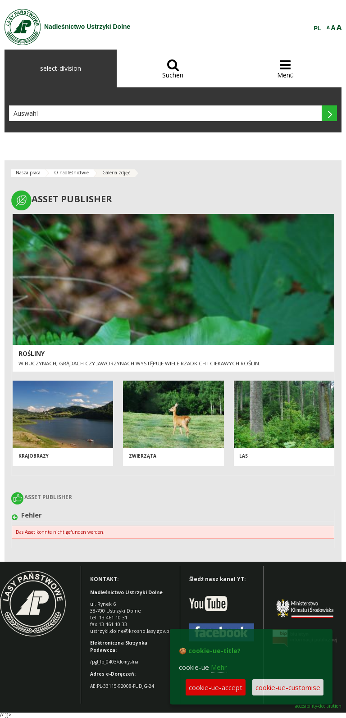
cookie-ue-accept (215, 687)
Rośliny (31, 354)
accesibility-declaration (318, 706)
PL (317, 28)
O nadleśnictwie (71, 172)
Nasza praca (28, 172)
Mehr (219, 667)
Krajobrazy (33, 456)
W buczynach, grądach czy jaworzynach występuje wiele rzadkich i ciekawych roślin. (139, 363)
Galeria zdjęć (116, 172)
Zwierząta (142, 456)
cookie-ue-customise (287, 687)
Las (243, 456)
